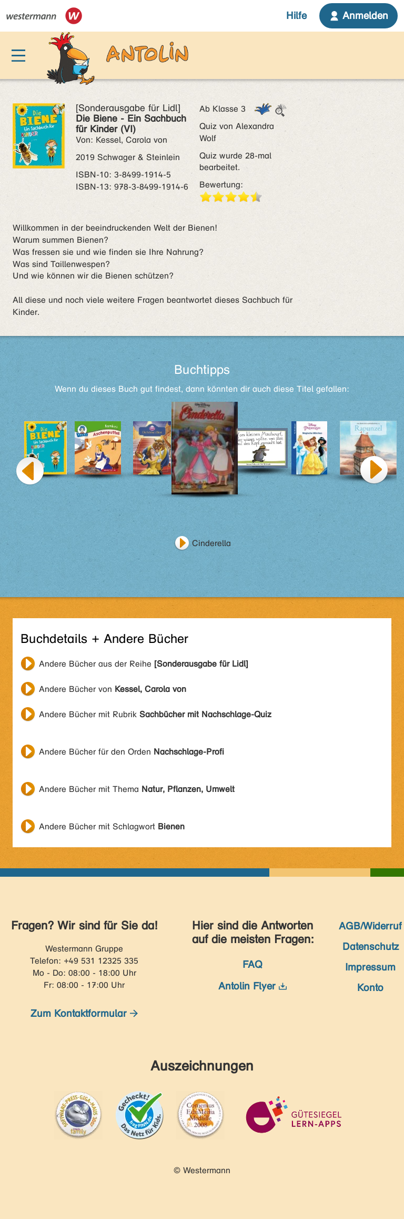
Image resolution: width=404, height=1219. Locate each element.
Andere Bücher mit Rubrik (155, 714)
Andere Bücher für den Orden (131, 752)
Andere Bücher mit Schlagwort (112, 826)
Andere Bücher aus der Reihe (143, 664)
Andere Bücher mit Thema (137, 789)
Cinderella (211, 543)
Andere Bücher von (112, 689)
